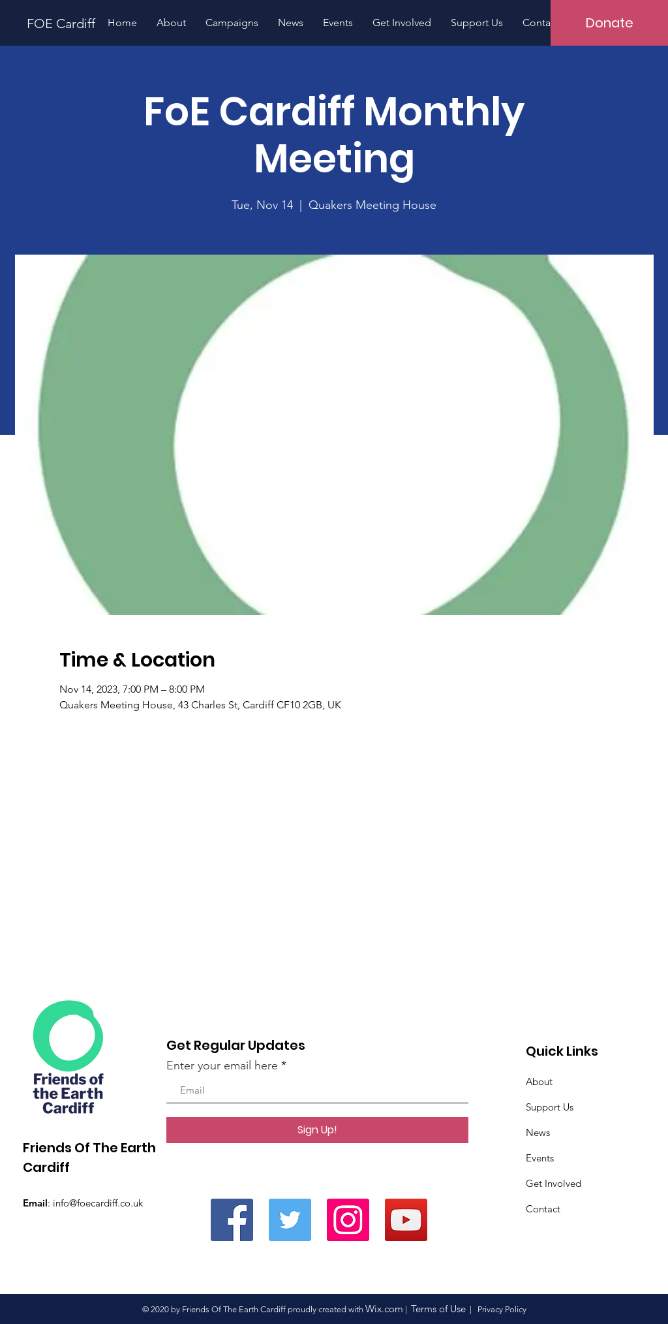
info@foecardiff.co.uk (98, 1203)
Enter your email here (222, 1065)
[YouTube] (406, 1220)
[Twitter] (290, 1220)
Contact (543, 1209)
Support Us (549, 1107)
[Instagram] (348, 1220)
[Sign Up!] (317, 1130)
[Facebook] (232, 1220)
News (538, 1132)
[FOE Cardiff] (56, 23)
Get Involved (553, 1183)
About (539, 1081)
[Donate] (609, 23)
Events (540, 1158)
